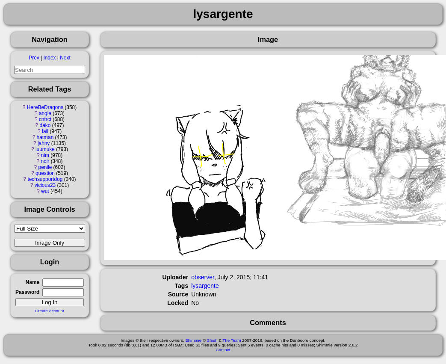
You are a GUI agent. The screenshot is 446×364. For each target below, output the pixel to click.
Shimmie (193, 340)
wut (45, 191)
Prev (34, 58)
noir (45, 161)
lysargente (205, 285)
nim (45, 155)
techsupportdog (44, 179)
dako (45, 125)
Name (32, 282)
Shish (212, 340)
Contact (223, 349)
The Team (231, 340)
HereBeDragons (45, 107)
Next (65, 58)
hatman (45, 137)
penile (45, 167)
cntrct (45, 119)
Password (27, 292)
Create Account (49, 310)
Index (49, 58)
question (45, 173)
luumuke (45, 149)
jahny (44, 143)
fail (45, 131)
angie (45, 113)
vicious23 (45, 185)
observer (202, 277)
